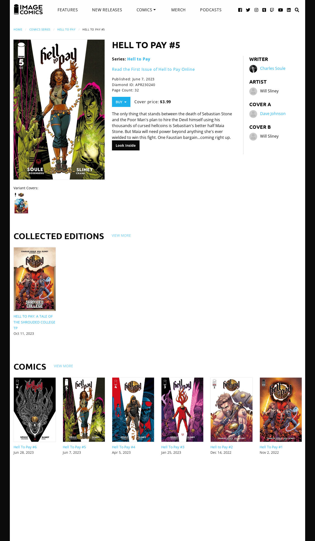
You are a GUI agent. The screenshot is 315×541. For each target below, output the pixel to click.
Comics (144, 10)
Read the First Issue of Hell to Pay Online (153, 69)
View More (121, 235)
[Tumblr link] (264, 9)
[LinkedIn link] (289, 9)
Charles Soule (272, 68)
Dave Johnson (273, 113)
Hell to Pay (66, 29)
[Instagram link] (256, 9)
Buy (121, 102)
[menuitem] (68, 10)
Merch (178, 10)
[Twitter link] (248, 9)
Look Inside (126, 145)
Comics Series (39, 29)
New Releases (107, 10)
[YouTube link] (280, 9)
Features (68, 10)
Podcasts (210, 10)
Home (18, 29)
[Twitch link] (272, 9)
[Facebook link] (240, 9)
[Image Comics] (28, 9)
